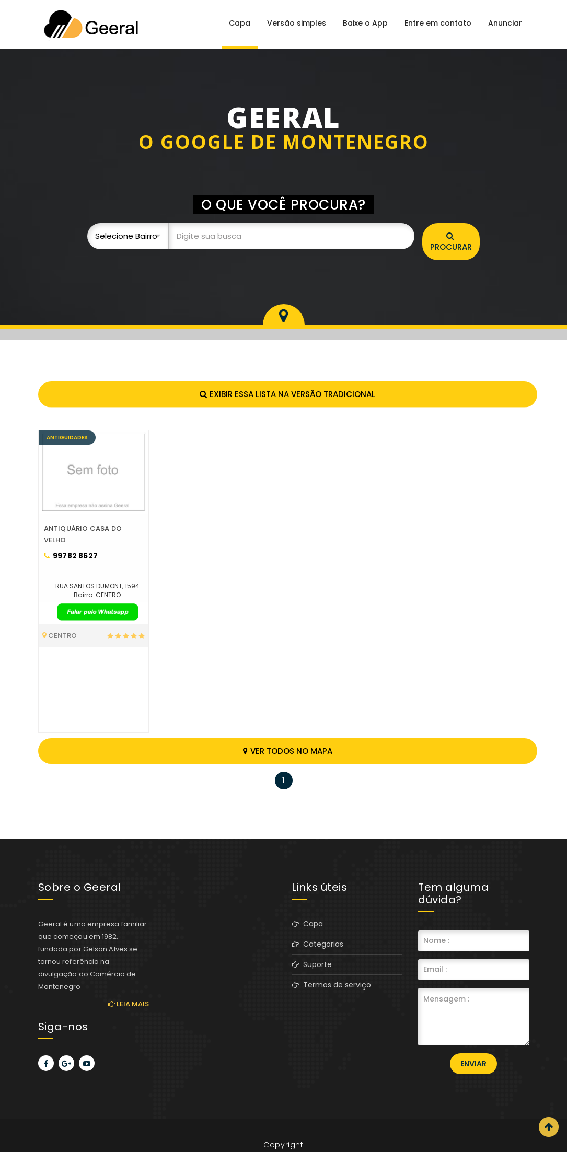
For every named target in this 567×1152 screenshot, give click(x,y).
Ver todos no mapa (287, 751)
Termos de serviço (331, 985)
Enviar (473, 1063)
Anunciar (505, 23)
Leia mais (128, 1004)
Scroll (548, 1126)
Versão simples (296, 23)
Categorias (317, 944)
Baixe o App (365, 23)
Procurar (451, 242)
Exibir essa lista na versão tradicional (287, 394)
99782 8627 (71, 556)
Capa (239, 23)
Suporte (312, 964)
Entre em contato (437, 23)
